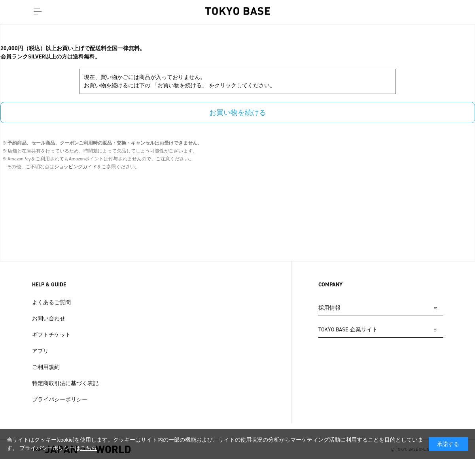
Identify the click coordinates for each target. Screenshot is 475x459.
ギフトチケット (51, 335)
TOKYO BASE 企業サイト (348, 329)
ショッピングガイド (75, 167)
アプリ (40, 351)
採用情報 (329, 308)
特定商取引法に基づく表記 (65, 383)
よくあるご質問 (51, 302)
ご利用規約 (46, 367)
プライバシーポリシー (59, 399)
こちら (88, 448)
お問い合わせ (48, 318)
